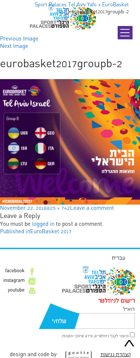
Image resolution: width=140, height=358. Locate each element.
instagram (14, 281)
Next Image (14, 46)
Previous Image (19, 39)
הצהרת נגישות (116, 354)
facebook (15, 271)
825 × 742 (58, 208)
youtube (16, 290)
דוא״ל (129, 309)
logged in (43, 224)
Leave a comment (92, 208)
